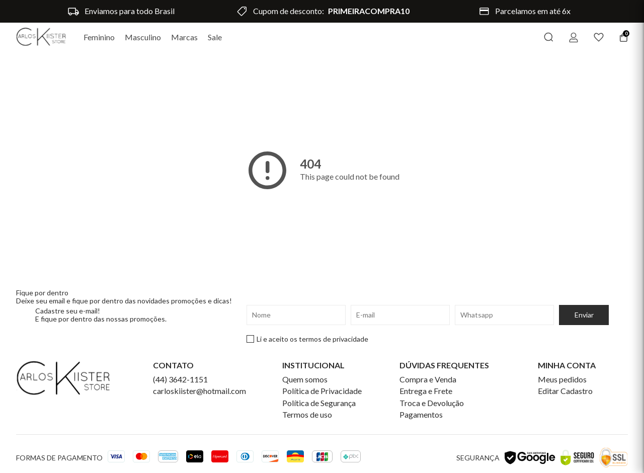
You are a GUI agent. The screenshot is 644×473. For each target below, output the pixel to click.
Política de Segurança (319, 403)
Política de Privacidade (322, 391)
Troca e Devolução (431, 403)
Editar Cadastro (565, 391)
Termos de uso (307, 414)
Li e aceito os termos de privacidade (307, 339)
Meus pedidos (562, 379)
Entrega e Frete (425, 391)
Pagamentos (421, 414)
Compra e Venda (427, 379)
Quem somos (305, 379)
